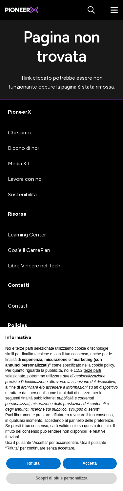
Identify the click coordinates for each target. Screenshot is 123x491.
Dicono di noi (23, 148)
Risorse (17, 214)
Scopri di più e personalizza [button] (61, 478)
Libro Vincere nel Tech (34, 265)
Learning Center (27, 235)
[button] (91, 10)
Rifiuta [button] (33, 463)
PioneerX (19, 112)
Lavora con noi (25, 179)
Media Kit (19, 163)
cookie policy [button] (103, 365)
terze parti (92, 370)
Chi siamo (19, 132)
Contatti (18, 285)
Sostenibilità (22, 194)
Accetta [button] (90, 463)
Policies (17, 325)
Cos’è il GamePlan (29, 250)
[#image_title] (21, 10)
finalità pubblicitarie (38, 398)
